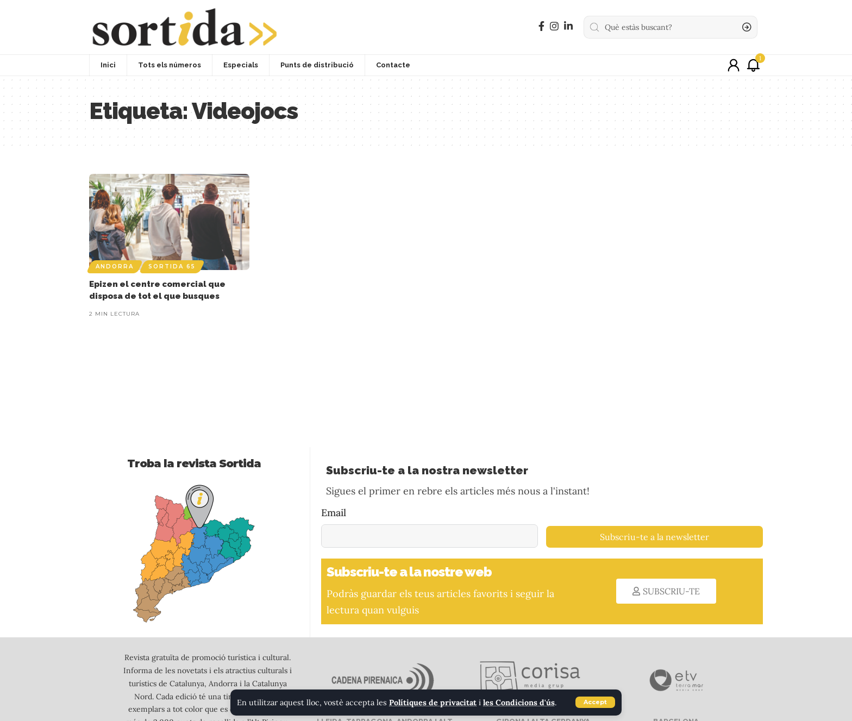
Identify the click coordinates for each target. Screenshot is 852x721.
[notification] (753, 65)
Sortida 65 (172, 266)
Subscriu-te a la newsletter (654, 536)
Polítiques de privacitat (433, 702)
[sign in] (733, 65)
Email (333, 512)
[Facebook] (541, 26)
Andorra (115, 266)
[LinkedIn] (568, 26)
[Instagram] (554, 26)
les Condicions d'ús (520, 702)
